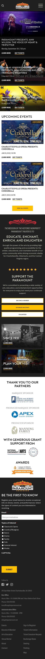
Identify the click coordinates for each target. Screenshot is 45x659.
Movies (6, 548)
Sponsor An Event (22, 307)
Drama (6, 536)
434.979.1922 (10, 616)
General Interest (10, 545)
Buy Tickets (19, 53)
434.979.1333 (10, 602)
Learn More (6, 53)
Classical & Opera (11, 526)
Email (4, 512)
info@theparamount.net (10, 620)
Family (6, 539)
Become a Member (22, 300)
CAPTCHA (6, 553)
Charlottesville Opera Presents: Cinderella (20, 147)
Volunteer (22, 314)
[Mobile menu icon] (40, 5)
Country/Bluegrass (11, 529)
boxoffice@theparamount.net (11, 605)
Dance (6, 533)
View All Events (22, 208)
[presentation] (18, 564)
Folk (5, 542)
